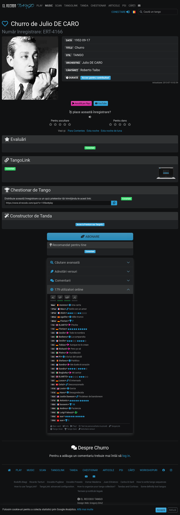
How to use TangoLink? (25, 486)
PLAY (40, 5)
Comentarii (60, 280)
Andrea (63, 408)
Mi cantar (76, 372)
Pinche (74, 325)
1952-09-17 (77, 40)
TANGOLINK (71, 5)
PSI (124, 5)
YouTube (101, 103)
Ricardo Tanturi (36, 482)
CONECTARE (120, 11)
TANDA (84, 5)
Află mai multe (85, 509)
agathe (63, 317)
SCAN (58, 5)
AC (53, 297)
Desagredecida (76, 392)
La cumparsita (78, 336)
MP (67, 297)
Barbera (63, 336)
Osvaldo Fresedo (74, 482)
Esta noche (93, 130)
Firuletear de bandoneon (91, 396)
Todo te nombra (77, 333)
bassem (64, 404)
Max (62, 309)
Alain (63, 313)
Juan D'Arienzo (111, 482)
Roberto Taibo (82, 70)
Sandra (63, 364)
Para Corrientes (76, 130)
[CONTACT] (94, 476)
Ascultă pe (81, 103)
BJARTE (63, 325)
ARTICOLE (114, 5)
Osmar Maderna (93, 482)
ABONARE (90, 236)
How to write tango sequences (151, 482)
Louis (62, 388)
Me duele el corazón (80, 364)
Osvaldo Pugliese (55, 482)
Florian (63, 321)
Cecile (62, 333)
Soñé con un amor (78, 309)
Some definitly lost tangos (153, 486)
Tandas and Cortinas (128, 486)
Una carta (76, 305)
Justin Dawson (67, 396)
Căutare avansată (65, 262)
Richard (63, 348)
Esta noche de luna (111, 130)
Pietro (62, 352)
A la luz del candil (73, 356)
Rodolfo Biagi (20, 482)
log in (126, 456)
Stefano (63, 360)
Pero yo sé (76, 348)
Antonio (64, 400)
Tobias (62, 345)
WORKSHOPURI (148, 470)
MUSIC (49, 5)
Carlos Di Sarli (127, 482)
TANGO (74, 55)
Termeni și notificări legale (90, 491)
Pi (60, 356)
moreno (63, 305)
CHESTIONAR (98, 5)
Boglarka (63, 372)
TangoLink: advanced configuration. (57, 486)
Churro (74, 48)
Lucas (62, 380)
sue (61, 416)
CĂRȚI (132, 5)
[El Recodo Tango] (9, 470)
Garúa (73, 388)
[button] (134, 12)
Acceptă (161, 510)
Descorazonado (76, 384)
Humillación (75, 352)
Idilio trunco (77, 317)
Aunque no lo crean (79, 345)
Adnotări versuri (63, 271)
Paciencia (76, 408)
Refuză (172, 510)
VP (60, 297)
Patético (75, 360)
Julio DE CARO (84, 63)
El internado (75, 380)
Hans (62, 392)
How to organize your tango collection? (96, 486)
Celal (61, 384)
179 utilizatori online (66, 289)
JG (74, 297)
